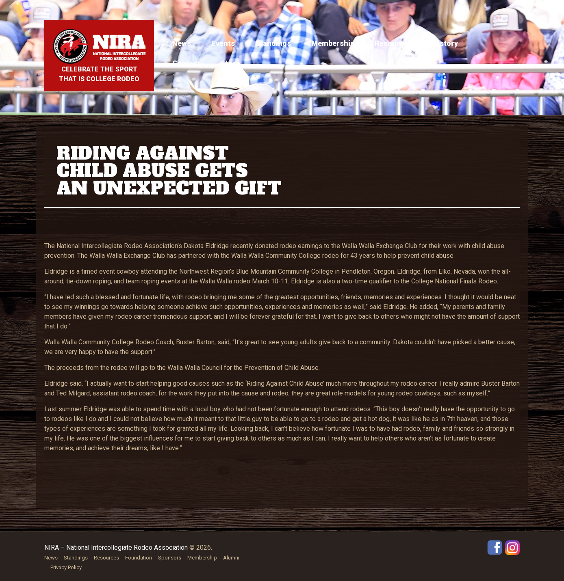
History (445, 43)
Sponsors (169, 558)
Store (230, 63)
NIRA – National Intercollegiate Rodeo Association (116, 547)
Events (223, 43)
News (181, 43)
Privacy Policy (66, 567)
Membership (332, 43)
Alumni (231, 558)
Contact (186, 63)
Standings (273, 43)
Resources (393, 43)
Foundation (138, 558)
